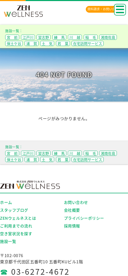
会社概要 (72, 210)
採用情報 (72, 226)
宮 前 (12, 37)
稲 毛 (90, 37)
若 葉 (63, 43)
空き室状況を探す (16, 233)
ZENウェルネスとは (18, 218)
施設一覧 (8, 241)
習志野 (43, 37)
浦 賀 (31, 43)
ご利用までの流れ (16, 226)
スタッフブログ (14, 210)
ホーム (6, 202)
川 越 (74, 37)
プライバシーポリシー (84, 218)
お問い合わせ (76, 202)
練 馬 (59, 37)
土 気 (47, 43)
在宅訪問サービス (87, 43)
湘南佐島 (108, 37)
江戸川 (28, 37)
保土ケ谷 (14, 43)
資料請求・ (104, 9)
